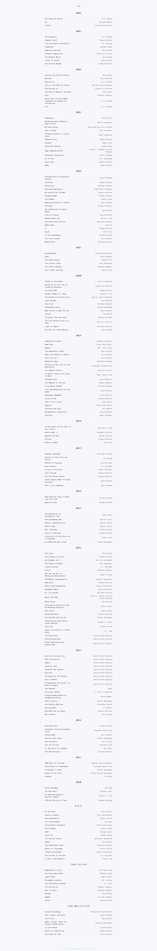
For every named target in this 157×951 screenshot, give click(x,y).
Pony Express (77, 948)
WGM (78, 6)
